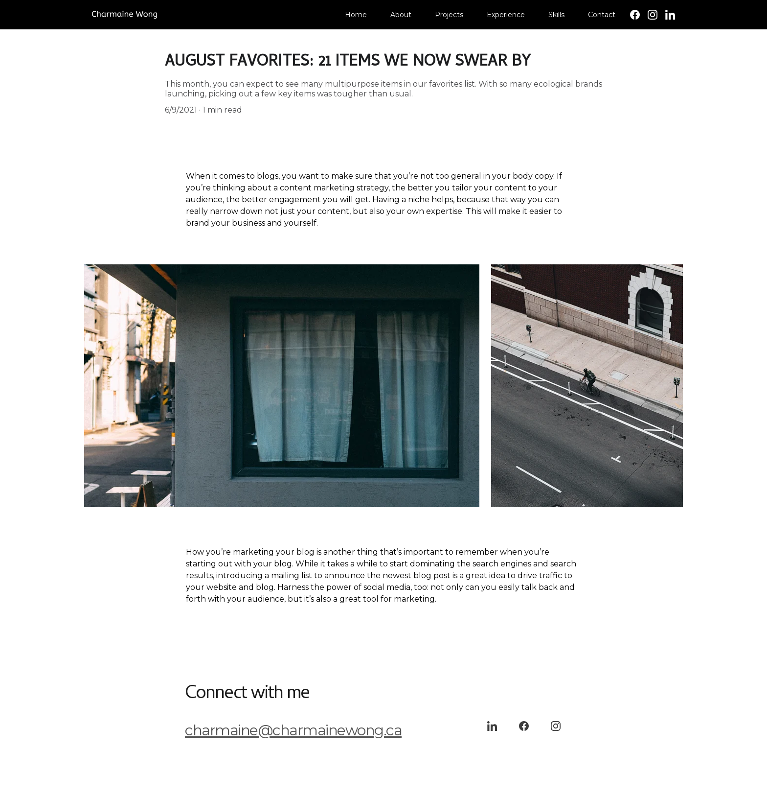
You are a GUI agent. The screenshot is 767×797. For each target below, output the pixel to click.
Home (356, 14)
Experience (506, 14)
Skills (556, 14)
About (400, 14)
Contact (601, 14)
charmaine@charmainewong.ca (293, 730)
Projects (449, 14)
